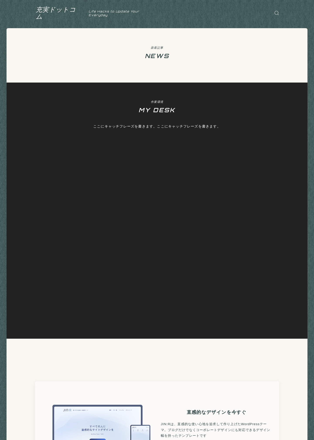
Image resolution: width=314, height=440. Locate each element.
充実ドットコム (61, 13)
